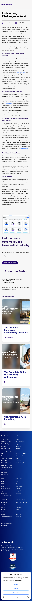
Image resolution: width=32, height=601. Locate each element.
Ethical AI (18, 516)
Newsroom (4, 507)
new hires (8, 58)
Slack (24, 139)
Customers (4, 512)
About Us (3, 504)
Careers (3, 509)
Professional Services (21, 456)
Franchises (18, 460)
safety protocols (21, 72)
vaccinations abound (12, 33)
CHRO (3, 481)
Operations (4, 491)
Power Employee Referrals (5, 445)
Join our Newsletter (6, 516)
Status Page (4, 525)
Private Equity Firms (21, 463)
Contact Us (4, 502)
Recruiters (4, 493)
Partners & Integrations (4, 473)
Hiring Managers (5, 488)
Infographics (19, 491)
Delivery (18, 451)
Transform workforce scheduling (6, 459)
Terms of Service (20, 504)
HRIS (2, 486)
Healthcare (19, 448)
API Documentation (6, 523)
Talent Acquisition (6, 495)
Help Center (4, 528)
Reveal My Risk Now (10, 263)
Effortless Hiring (5, 448)
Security (18, 512)
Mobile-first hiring (6, 456)
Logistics (18, 444)
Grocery (18, 458)
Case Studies (19, 484)
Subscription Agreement (19, 508)
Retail (17, 439)
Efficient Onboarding (6, 463)
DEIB (2, 484)
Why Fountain (5, 439)
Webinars (18, 493)
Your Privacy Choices (21, 502)
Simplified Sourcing (6, 441)
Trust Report (19, 514)
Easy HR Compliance (6, 465)
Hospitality (18, 446)
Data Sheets (19, 486)
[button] (29, 5)
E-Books (18, 488)
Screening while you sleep (6, 452)
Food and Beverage (21, 453)
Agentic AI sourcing (6, 467)
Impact (3, 514)
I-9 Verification (5, 470)
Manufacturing (20, 441)
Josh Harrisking (8, 23)
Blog (17, 481)
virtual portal (9, 103)
